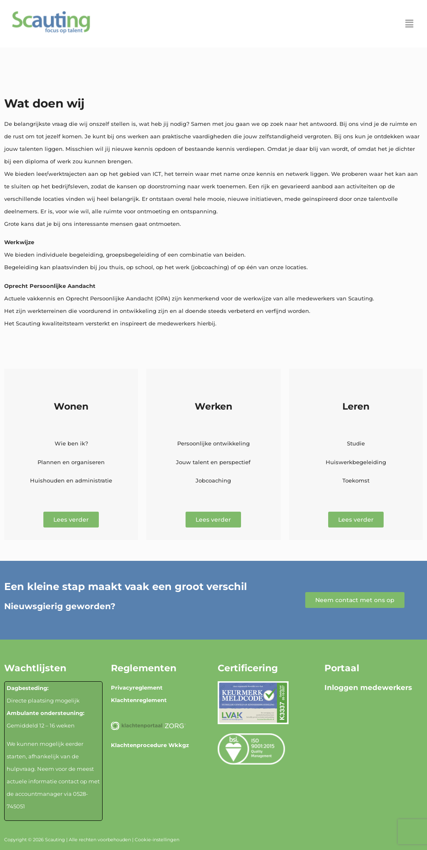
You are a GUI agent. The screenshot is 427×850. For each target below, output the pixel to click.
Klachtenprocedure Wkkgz (150, 745)
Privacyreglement (137, 687)
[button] (409, 24)
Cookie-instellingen (157, 839)
